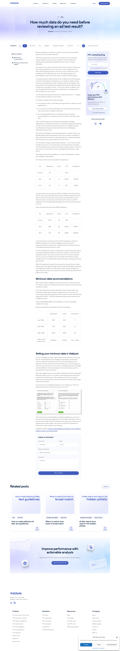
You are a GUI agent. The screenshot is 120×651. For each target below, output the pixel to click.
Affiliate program (96, 624)
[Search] (88, 46)
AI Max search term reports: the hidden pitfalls (87, 524)
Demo (94, 615)
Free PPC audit (71, 621)
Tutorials (20, 517)
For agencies (45, 627)
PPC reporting (16, 632)
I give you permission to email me (97, 68)
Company (73, 3)
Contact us (95, 627)
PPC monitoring (46, 621)
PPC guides (70, 618)
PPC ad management (18, 629)
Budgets (47, 45)
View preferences (112, 644)
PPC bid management (19, 627)
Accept (86, 644)
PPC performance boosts (19, 618)
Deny (98, 644)
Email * (61, 441)
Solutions (45, 3)
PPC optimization (47, 618)
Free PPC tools (71, 624)
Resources (63, 3)
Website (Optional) (43, 449)
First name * (41, 441)
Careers (94, 629)
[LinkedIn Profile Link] (11, 603)
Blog (68, 615)
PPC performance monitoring (21, 615)
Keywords (70, 45)
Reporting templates (73, 627)
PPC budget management (20, 621)
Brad (51, 31)
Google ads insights (58, 45)
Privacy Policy (101, 648)
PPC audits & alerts (18, 624)
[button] (117, 637)
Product (35, 3)
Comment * (41, 457)
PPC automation (46, 624)
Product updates (96, 621)
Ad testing (32, 45)
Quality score (16, 635)
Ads (40, 45)
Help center (95, 618)
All (25, 45)
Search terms (98, 517)
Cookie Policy (95, 648)
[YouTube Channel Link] (14, 603)
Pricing (54, 3)
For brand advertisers (48, 629)
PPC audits (45, 615)
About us (94, 632)
